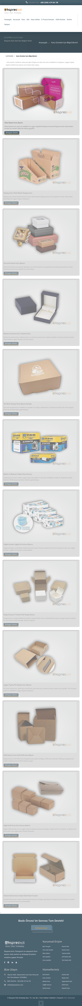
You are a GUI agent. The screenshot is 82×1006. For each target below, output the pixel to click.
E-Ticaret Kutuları (47, 19)
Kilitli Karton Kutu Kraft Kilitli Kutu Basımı (17, 755)
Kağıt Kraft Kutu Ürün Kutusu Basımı (15, 825)
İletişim (7, 24)
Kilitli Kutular (60, 19)
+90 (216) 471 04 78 (24, 981)
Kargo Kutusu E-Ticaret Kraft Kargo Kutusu (18, 614)
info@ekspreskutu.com (15, 985)
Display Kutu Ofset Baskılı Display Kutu (16, 193)
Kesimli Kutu (66, 988)
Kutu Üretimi (47, 978)
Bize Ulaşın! (46, 953)
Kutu (23, 19)
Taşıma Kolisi (66, 953)
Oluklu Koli (65, 978)
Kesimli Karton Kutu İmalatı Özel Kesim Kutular (19, 895)
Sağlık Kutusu (47, 985)
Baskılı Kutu (46, 981)
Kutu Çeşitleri (47, 960)
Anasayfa (8, 19)
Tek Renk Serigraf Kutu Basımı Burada (16, 404)
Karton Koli (65, 946)
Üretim (69, 19)
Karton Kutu (66, 950)
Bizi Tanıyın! (46, 946)
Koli (28, 19)
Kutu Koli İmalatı (48, 950)
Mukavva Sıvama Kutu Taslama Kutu (15, 333)
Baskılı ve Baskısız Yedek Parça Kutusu (16, 474)
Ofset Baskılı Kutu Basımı (13, 122)
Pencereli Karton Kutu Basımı (13, 263)
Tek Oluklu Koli (66, 960)
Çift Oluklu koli (66, 957)
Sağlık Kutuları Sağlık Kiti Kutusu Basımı (17, 544)
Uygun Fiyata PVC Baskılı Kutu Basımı (16, 685)
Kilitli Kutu (65, 985)
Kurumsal (16, 19)
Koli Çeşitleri (46, 957)
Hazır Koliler (35, 19)
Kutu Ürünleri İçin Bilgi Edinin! (26, 56)
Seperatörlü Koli (67, 981)
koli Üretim (46, 974)
